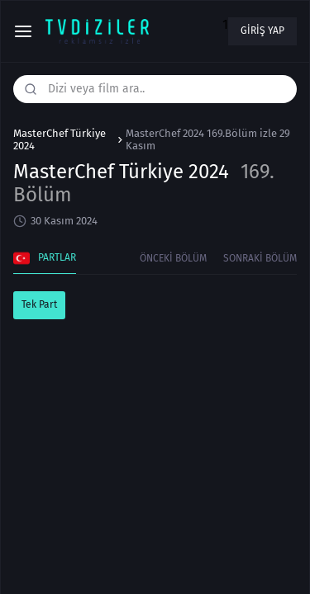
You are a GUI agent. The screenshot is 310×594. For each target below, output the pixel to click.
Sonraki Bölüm (260, 258)
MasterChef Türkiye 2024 (59, 140)
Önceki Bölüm (173, 258)
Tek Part (39, 304)
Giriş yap (262, 30)
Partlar (44, 258)
